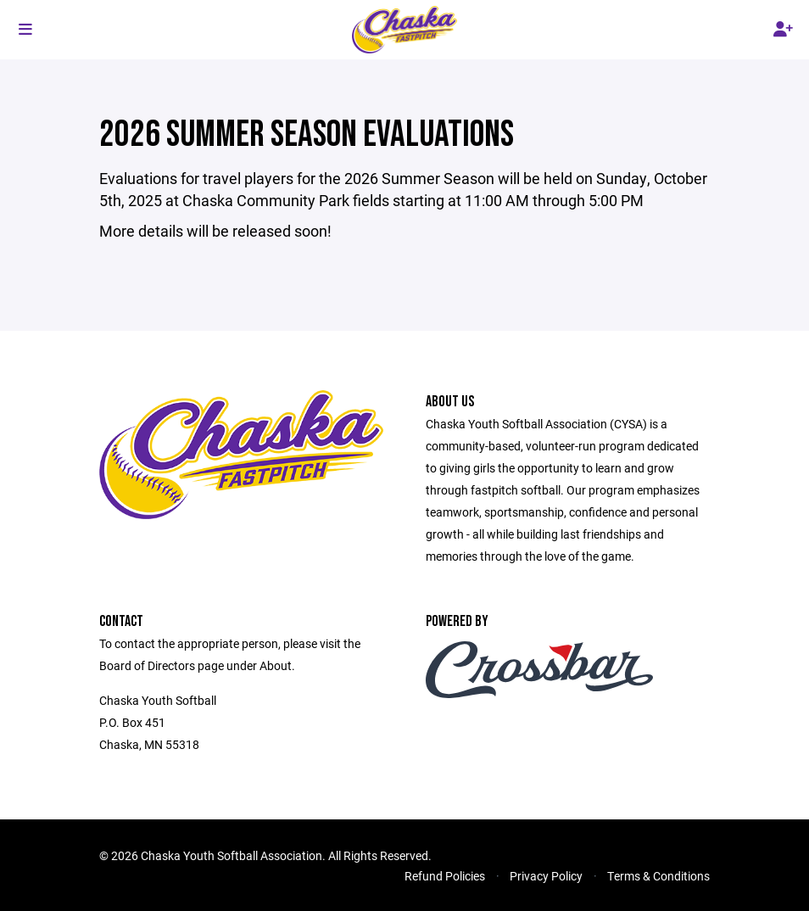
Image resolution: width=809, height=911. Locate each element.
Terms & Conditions (658, 876)
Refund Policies (444, 876)
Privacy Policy (546, 876)
